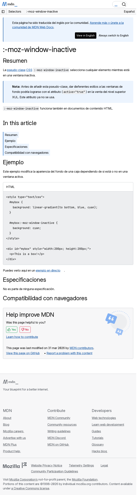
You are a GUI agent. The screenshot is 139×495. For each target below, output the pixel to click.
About (7, 418)
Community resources (62, 424)
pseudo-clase (16, 70)
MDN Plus (10, 444)
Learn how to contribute (22, 337)
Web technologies (104, 418)
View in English (85, 35)
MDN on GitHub (58, 444)
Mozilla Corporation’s (23, 479)
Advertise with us (14, 438)
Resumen (15, 60)
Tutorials (97, 438)
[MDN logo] (10, 382)
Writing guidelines (59, 431)
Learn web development (108, 424)
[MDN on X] (18, 400)
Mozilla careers (13, 431)
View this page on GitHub (23, 353)
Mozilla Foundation (84, 479)
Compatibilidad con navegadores (27, 152)
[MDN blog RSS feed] (32, 400)
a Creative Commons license (30, 488)
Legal (104, 465)
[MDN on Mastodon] (25, 400)
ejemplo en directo (48, 270)
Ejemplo (10, 141)
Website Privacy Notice (46, 465)
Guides (96, 431)
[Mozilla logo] (15, 465)
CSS (29, 70)
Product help (12, 451)
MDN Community (58, 418)
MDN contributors (81, 348)
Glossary (98, 444)
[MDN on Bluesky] (12, 400)
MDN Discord (56, 438)
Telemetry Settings (81, 465)
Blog (6, 424)
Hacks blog (100, 451)
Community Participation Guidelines (54, 471)
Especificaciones (16, 147)
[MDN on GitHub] (5, 400)
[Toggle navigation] (132, 4)
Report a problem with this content (69, 353)
